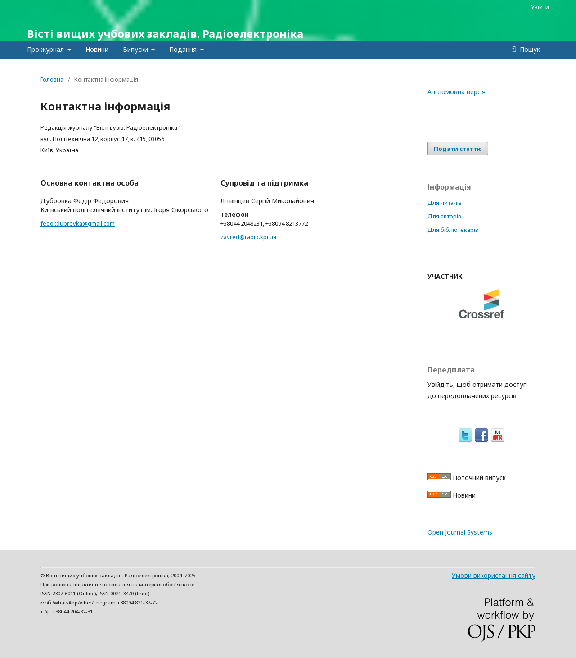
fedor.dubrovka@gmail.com (77, 223)
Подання (183, 49)
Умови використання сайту (494, 575)
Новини (97, 49)
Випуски (136, 49)
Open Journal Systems (460, 532)
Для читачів (445, 203)
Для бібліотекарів (453, 230)
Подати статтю (458, 149)
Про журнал (46, 49)
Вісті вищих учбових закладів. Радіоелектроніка (165, 33)
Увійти (540, 7)
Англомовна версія (457, 91)
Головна (51, 79)
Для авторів (444, 216)
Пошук (529, 49)
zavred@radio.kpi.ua (248, 237)
